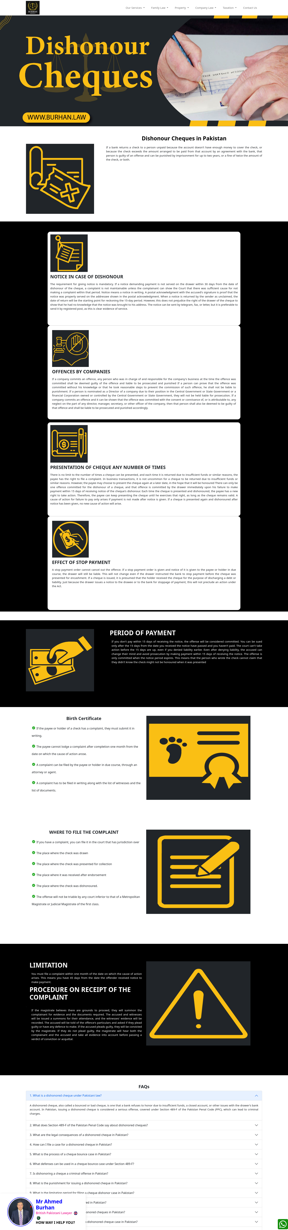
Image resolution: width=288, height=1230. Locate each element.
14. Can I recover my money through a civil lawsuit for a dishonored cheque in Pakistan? (90, 1053)
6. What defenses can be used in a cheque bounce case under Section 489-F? (82, 976)
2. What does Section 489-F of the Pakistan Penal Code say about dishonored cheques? (89, 937)
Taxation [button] (228, 7)
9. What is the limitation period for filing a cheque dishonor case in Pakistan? (82, 1005)
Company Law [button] (204, 7)
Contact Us (250, 7)
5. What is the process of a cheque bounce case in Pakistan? (70, 966)
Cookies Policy (151, 1223)
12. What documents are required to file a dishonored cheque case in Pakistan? (83, 1034)
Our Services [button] (134, 7)
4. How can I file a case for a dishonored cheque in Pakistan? (71, 957)
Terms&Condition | (106, 1223)
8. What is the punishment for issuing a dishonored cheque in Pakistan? (78, 995)
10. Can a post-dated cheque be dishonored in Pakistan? (68, 1015)
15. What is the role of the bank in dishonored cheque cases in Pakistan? (79, 1063)
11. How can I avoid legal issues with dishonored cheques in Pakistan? (77, 1024)
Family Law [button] (158, 7)
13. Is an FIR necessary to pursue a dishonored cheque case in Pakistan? (79, 1044)
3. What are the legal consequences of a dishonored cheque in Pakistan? (79, 947)
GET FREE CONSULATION (234, 1191)
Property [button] (181, 7)
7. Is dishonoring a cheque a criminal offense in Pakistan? (69, 986)
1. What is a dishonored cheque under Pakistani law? (66, 908)
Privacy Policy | (130, 1223)
